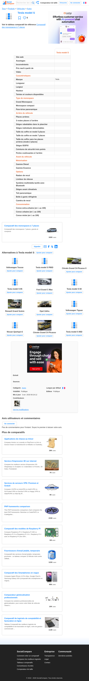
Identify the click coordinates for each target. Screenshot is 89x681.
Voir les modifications (21, 410)
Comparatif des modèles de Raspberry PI (22, 529)
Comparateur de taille (48, 3)
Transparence (49, 656)
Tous (4, 9)
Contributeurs (18, 398)
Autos (29, 9)
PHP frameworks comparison (17, 506)
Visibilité (16, 391)
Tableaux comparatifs (25, 662)
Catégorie (17, 388)
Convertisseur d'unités (25, 666)
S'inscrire (63, 3)
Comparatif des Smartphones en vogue (21, 573)
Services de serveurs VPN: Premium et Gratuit (21, 484)
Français (84, 3)
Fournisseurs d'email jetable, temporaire (22, 551)
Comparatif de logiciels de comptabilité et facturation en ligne (22, 619)
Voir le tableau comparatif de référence (19, 25)
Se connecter (75, 3)
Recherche (33, 3)
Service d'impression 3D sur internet (20, 461)
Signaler (37, 246)
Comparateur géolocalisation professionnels (17, 596)
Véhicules (21, 9)
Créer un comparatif (37, 3)
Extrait (15, 375)
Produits (11, 9)
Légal (46, 659)
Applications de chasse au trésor (18, 439)
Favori (19, 18)
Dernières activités (65, 656)
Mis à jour (17, 395)
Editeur (49, 391)
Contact (47, 662)
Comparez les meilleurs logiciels (29, 659)
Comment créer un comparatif (28, 656)
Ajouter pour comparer (44, 253)
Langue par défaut (53, 388)
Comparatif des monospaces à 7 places (21, 226)
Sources (16, 382)
